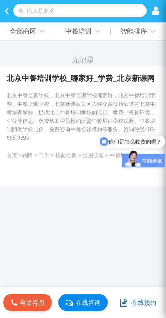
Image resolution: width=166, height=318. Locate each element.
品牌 (27, 155)
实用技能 (93, 155)
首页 (12, 155)
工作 (44, 155)
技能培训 (66, 155)
